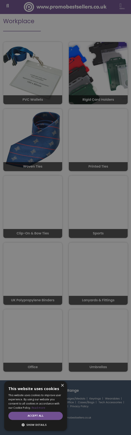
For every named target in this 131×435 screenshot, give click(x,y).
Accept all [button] (36, 415)
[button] (35, 425)
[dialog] (65, 217)
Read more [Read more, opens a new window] (38, 408)
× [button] (62, 385)
